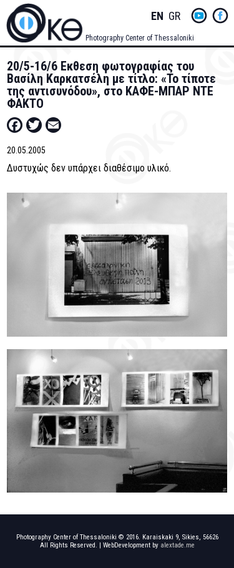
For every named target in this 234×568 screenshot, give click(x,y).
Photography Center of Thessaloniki (139, 38)
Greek (174, 16)
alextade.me (177, 545)
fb (220, 15)
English (157, 16)
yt (199, 15)
